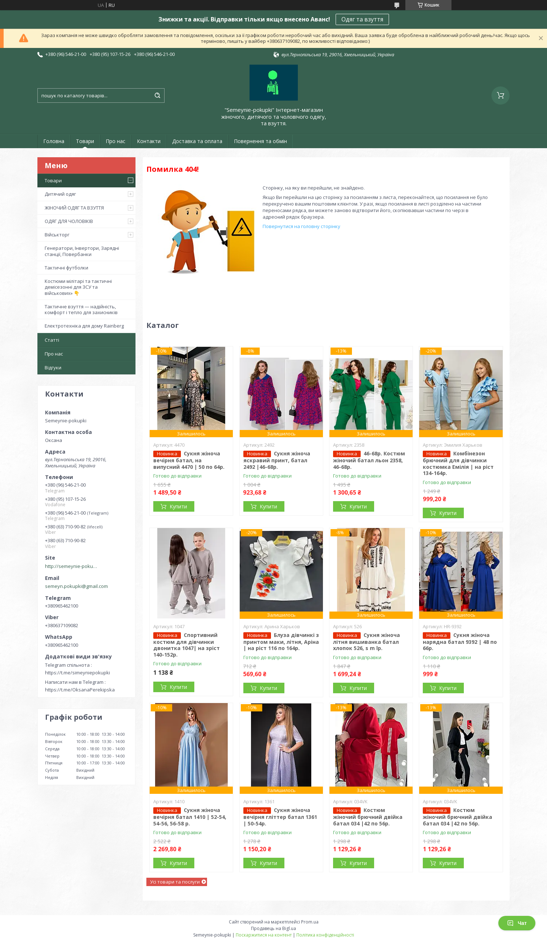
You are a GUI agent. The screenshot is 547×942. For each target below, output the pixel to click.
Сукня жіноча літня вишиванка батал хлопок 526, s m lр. (366, 642)
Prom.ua (310, 922)
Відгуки (53, 367)
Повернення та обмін (260, 141)
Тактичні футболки (66, 267)
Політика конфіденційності (325, 935)
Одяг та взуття (362, 19)
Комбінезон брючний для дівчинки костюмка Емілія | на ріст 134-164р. (458, 463)
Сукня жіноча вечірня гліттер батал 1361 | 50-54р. (280, 817)
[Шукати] (157, 95)
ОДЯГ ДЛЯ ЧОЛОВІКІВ (69, 221)
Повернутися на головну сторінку (301, 226)
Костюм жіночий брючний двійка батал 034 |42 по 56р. (367, 817)
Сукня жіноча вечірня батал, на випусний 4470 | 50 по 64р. (188, 460)
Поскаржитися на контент (264, 935)
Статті (52, 340)
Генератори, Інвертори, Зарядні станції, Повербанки (82, 251)
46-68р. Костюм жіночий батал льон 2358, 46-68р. (369, 460)
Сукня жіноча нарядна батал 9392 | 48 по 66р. (460, 642)
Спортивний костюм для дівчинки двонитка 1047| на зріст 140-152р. (186, 645)
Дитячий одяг (60, 194)
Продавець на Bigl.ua (273, 928)
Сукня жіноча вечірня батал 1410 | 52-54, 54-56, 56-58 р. (189, 817)
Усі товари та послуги (175, 881)
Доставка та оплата (197, 141)
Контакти (149, 141)
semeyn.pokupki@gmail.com (76, 586)
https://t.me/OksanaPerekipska (80, 689)
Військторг (57, 234)
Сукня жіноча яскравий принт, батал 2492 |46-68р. (276, 460)
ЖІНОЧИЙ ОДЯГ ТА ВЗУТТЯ (74, 207)
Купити (178, 506)
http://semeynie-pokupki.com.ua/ (72, 566)
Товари (85, 141)
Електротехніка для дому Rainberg (84, 325)
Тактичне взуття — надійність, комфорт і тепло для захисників (81, 309)
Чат (517, 923)
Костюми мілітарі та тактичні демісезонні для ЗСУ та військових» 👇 (78, 287)
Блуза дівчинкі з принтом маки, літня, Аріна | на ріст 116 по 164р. (281, 642)
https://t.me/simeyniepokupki (77, 672)
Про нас (115, 141)
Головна (53, 141)
